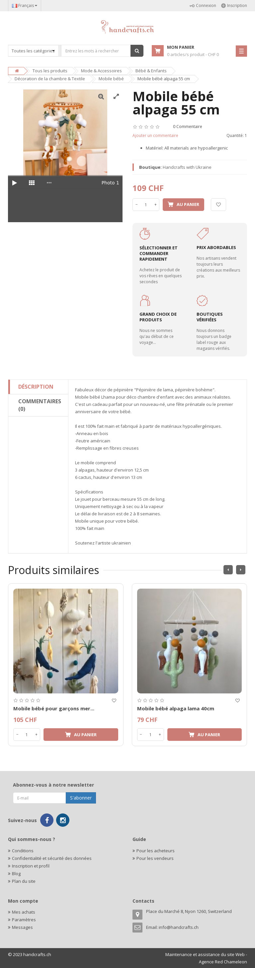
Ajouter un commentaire (155, 135)
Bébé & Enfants (151, 71)
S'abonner (81, 798)
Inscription (234, 5)
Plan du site (24, 881)
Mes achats (23, 912)
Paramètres (24, 920)
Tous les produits (50, 71)
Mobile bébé (111, 79)
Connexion (203, 5)
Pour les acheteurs (155, 851)
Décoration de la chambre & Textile (50, 79)
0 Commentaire (187, 126)
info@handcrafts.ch (179, 927)
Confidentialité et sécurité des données (52, 858)
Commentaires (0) (39, 405)
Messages (22, 927)
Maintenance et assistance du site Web (205, 954)
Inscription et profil (30, 866)
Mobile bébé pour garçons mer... (53, 708)
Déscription (35, 386)
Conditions (23, 851)
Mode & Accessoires (101, 71)
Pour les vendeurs (155, 858)
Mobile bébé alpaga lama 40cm (175, 708)
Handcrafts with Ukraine (187, 167)
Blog (16, 873)
